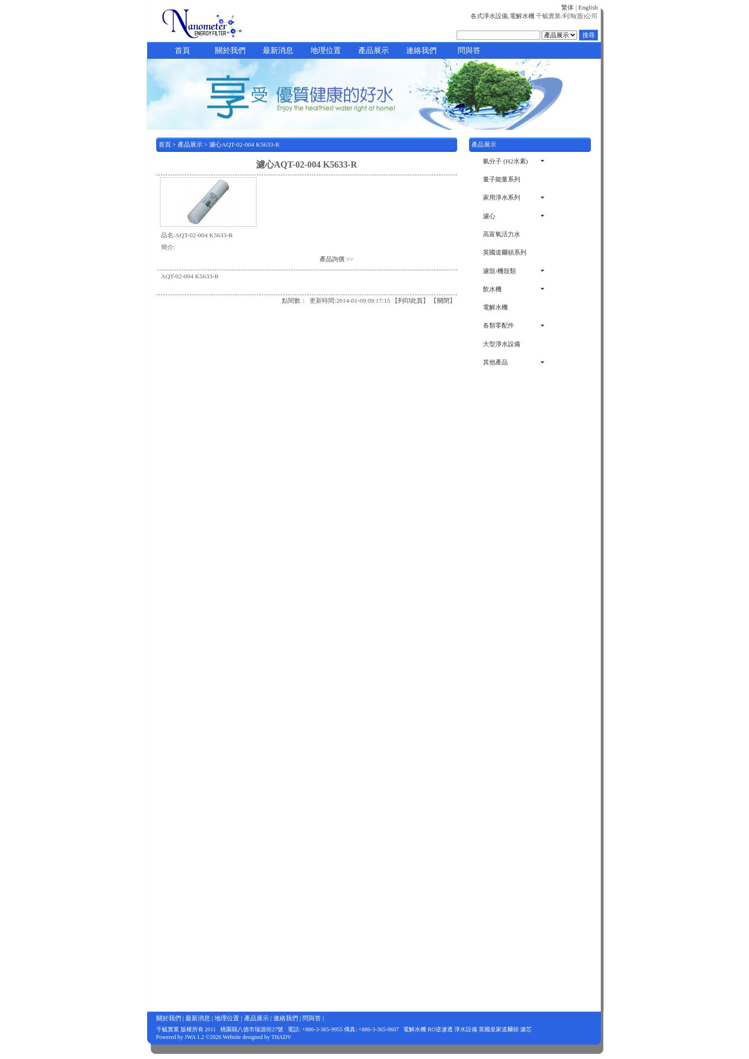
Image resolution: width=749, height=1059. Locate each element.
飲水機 (492, 289)
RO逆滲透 (440, 1029)
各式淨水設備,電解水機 (502, 16)
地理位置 (325, 50)
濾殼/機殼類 (499, 271)
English (588, 7)
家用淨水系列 (501, 197)
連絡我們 (421, 50)
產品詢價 (332, 259)
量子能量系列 (501, 179)
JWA (190, 1037)
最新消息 (278, 50)
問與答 (469, 50)
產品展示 (373, 50)
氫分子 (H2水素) (505, 161)
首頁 (182, 50)
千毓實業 (167, 1029)
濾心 (489, 216)
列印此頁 (410, 300)
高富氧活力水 (501, 234)
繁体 (567, 7)
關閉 (443, 300)
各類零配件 (498, 325)
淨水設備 (465, 1029)
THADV (281, 1037)
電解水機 (495, 307)
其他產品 (495, 362)
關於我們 (230, 50)
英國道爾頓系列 (504, 252)
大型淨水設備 (501, 344)
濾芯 (526, 1029)
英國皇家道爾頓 (499, 1029)
